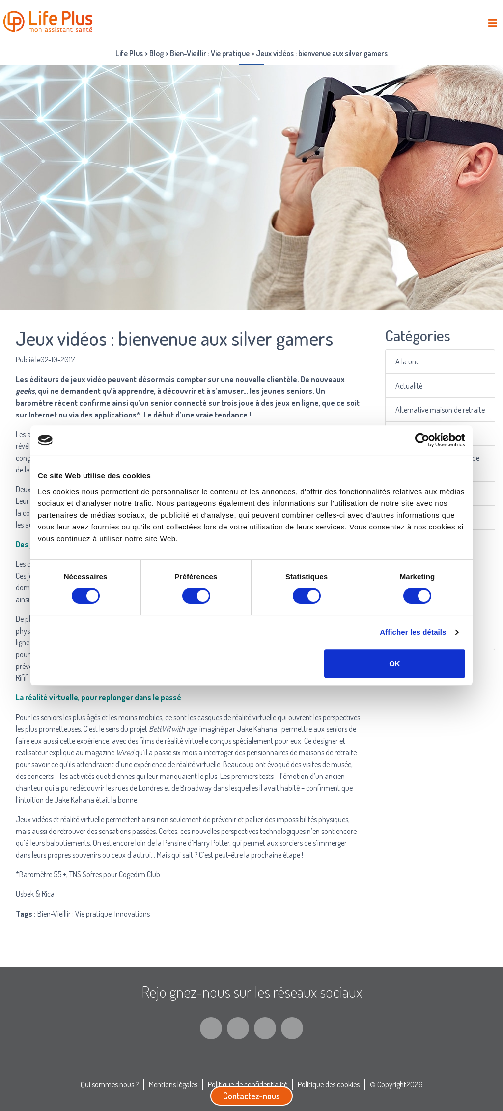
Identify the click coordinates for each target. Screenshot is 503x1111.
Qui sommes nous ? (110, 1084)
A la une (408, 361)
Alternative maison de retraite (440, 409)
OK (394, 663)
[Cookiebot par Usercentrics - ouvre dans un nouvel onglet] (422, 440)
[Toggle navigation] (492, 23)
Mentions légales (173, 1084)
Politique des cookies (329, 1084)
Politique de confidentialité (247, 1084)
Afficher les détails (413, 632)
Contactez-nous (251, 1095)
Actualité (410, 385)
